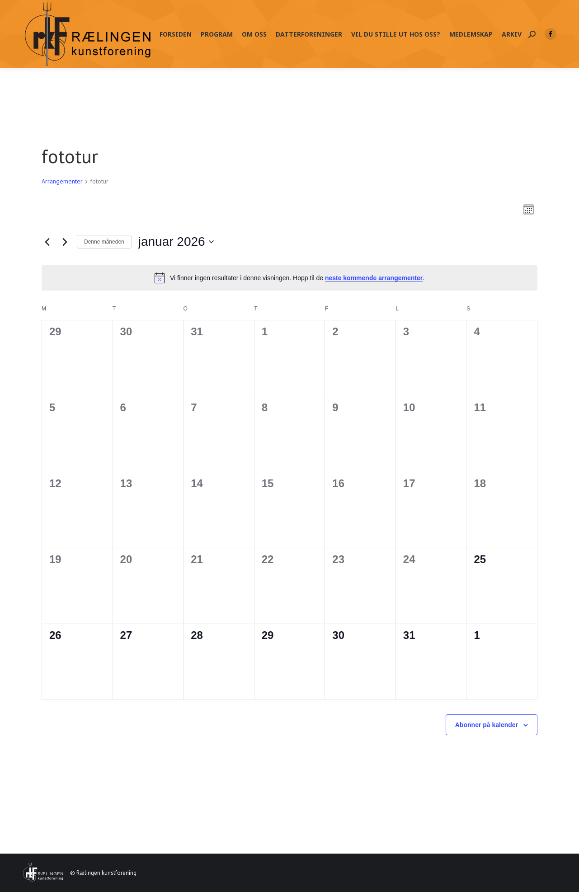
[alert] (289, 278)
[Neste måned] (64, 241)
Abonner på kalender (486, 724)
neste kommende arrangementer (374, 278)
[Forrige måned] (47, 241)
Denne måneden (104, 242)
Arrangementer (62, 181)
